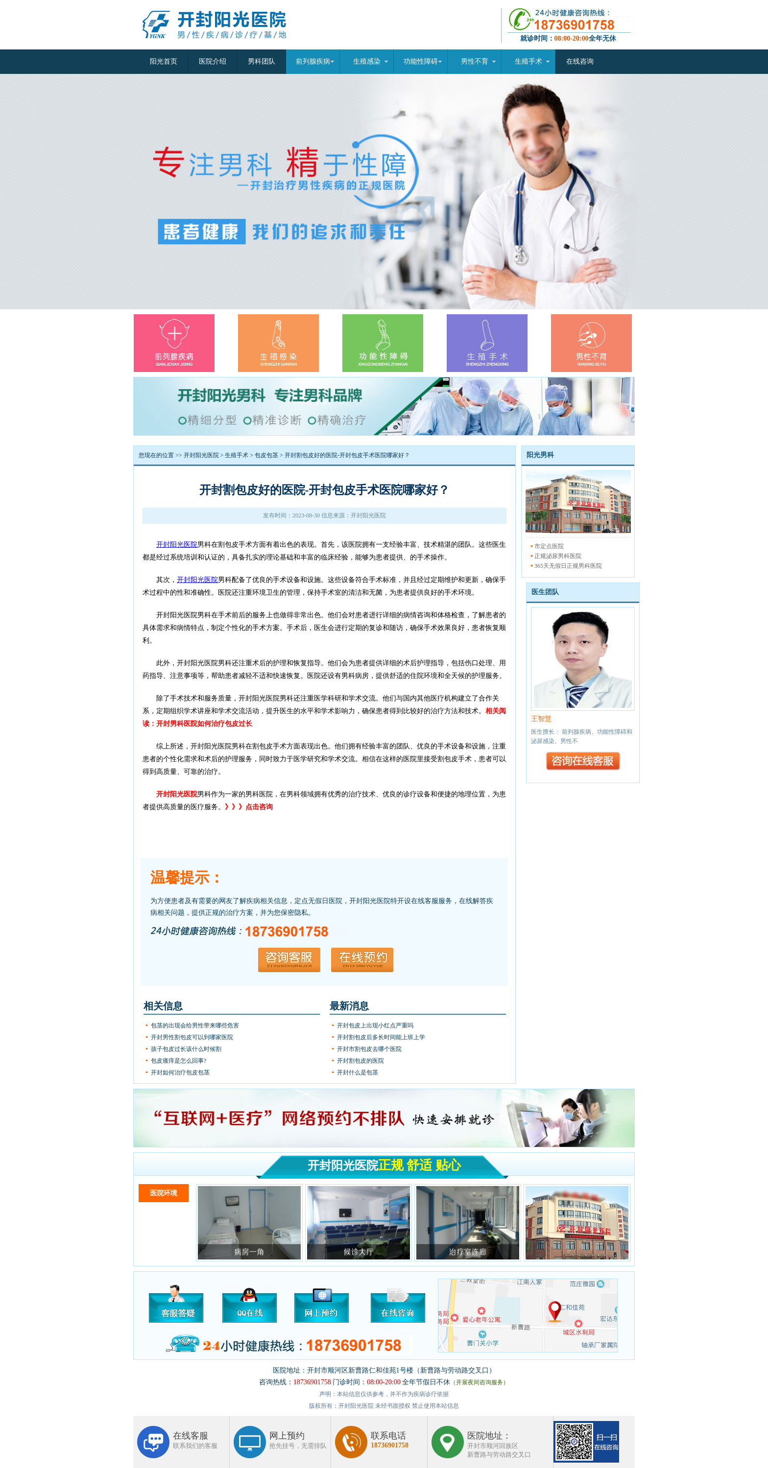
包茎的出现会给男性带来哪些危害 (195, 1025)
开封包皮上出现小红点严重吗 (375, 1025)
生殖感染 (367, 61)
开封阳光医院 (201, 455)
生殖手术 (528, 61)
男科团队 (261, 61)
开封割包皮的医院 (360, 1060)
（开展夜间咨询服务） (479, 1382)
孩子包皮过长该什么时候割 (186, 1049)
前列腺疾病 (313, 61)
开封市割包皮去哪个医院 (369, 1049)
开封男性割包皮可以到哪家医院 (192, 1037)
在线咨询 (580, 61)
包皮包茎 (266, 455)
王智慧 (541, 718)
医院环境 (163, 1193)
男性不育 (474, 61)
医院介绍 (212, 61)
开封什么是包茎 (357, 1072)
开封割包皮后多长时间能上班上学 (381, 1037)
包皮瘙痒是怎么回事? (178, 1060)
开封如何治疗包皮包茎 (180, 1072)
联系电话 (389, 1440)
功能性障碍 (421, 61)
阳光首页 (163, 61)
